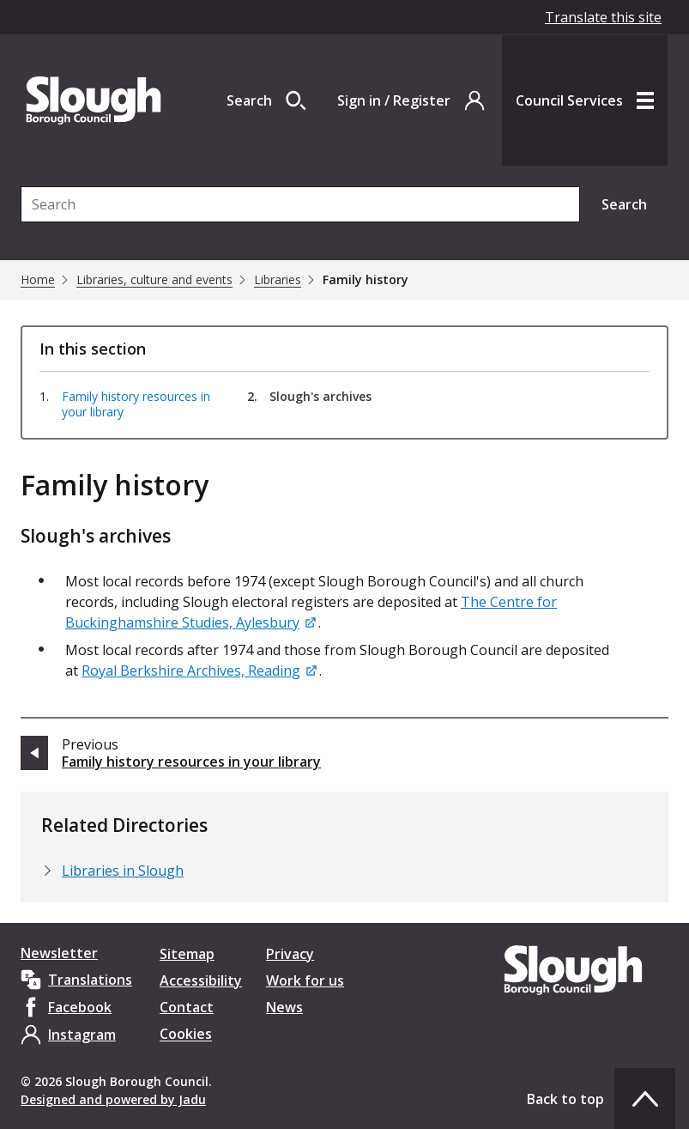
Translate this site (603, 17)
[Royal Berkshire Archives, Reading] (200, 670)
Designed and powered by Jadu (113, 1099)
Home (38, 280)
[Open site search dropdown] (266, 100)
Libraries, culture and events (154, 280)
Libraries (277, 280)
